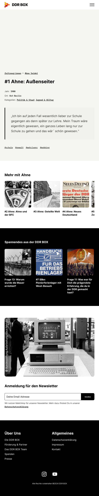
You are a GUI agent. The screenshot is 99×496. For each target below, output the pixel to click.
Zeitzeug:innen (13, 73)
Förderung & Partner (16, 444)
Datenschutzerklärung (16, 406)
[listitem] (18, 198)
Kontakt (56, 449)
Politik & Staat (26, 99)
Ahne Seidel (31, 73)
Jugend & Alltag (44, 99)
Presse (8, 458)
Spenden (9, 454)
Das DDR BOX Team (16, 449)
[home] (16, 5)
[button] (90, 5)
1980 (13, 91)
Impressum (58, 444)
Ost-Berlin (15, 95)
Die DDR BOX (12, 439)
